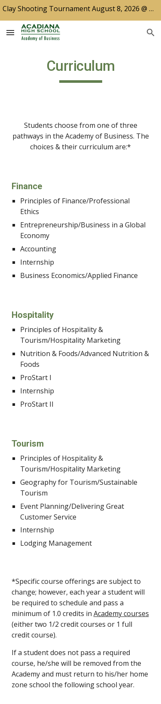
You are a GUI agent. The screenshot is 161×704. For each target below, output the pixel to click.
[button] (10, 32)
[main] (80, 70)
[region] (80, 10)
